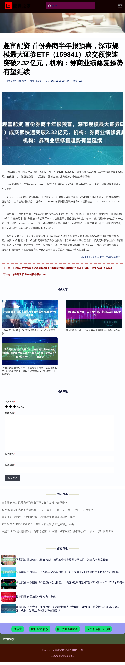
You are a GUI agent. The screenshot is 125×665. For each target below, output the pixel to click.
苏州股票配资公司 (98, 629)
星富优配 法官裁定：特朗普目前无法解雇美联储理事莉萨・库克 (38, 517)
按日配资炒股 (40, 629)
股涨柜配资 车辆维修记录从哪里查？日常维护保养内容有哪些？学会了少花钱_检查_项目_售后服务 (62, 268)
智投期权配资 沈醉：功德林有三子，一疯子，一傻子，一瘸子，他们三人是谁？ (47, 509)
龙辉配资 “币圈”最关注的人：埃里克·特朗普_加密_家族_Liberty (38, 524)
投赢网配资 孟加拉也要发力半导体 (36, 596)
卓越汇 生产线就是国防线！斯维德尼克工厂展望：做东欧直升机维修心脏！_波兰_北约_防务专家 (57, 531)
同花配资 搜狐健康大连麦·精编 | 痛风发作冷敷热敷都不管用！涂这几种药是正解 (62, 559)
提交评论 (12, 478)
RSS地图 (66, 650)
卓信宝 (17, 629)
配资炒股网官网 (67, 629)
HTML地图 (77, 650)
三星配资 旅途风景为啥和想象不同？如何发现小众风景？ (34, 502)
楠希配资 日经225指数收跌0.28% (29, 274)
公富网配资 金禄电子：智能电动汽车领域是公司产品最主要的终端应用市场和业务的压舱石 (68, 572)
